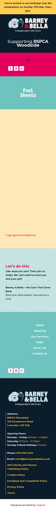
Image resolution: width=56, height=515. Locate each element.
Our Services (40, 336)
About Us (40, 330)
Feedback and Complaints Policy (27, 481)
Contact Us (40, 353)
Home (40, 325)
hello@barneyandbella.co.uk (32, 459)
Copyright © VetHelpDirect (21, 235)
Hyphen (41, 505)
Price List (40, 348)
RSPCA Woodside (33, 43)
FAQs (39, 342)
